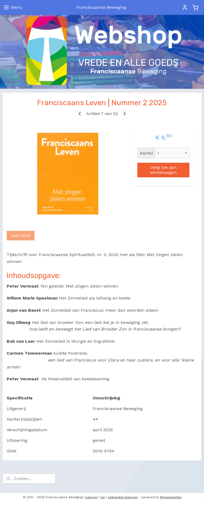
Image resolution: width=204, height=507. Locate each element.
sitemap (91, 497)
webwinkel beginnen (123, 497)
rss (102, 497)
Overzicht (20, 235)
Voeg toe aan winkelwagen (163, 170)
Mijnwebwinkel (170, 497)
